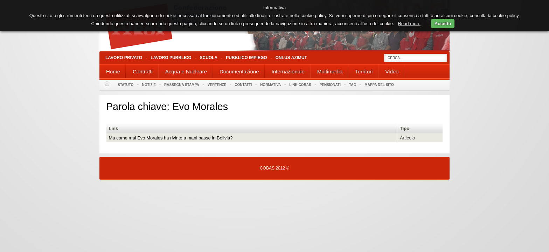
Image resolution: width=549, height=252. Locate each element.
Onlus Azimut (291, 57)
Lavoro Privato (123, 57)
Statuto (126, 85)
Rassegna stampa (181, 85)
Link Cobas (300, 85)
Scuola (209, 57)
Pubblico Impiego (246, 57)
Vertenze (217, 85)
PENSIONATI (330, 85)
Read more (409, 23)
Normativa (270, 85)
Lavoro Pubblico (171, 57)
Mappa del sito (379, 85)
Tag (352, 85)
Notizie (149, 85)
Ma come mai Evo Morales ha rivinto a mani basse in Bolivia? (171, 138)
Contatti (243, 85)
